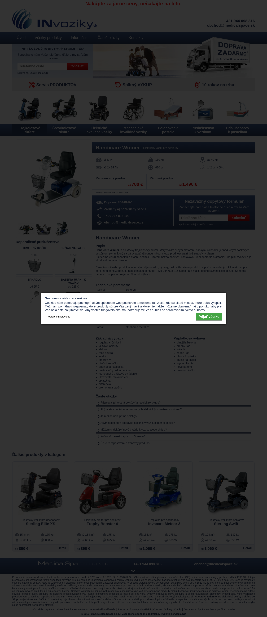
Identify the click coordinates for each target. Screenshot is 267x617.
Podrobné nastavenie (58, 316)
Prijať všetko (209, 317)
